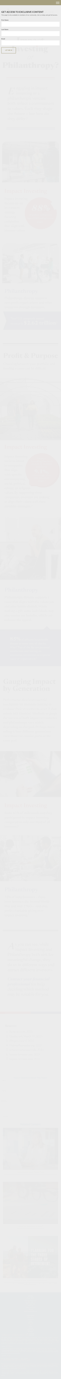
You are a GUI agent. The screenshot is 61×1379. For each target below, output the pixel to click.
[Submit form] (8, 50)
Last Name (4, 29)
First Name (5, 20)
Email (3, 39)
